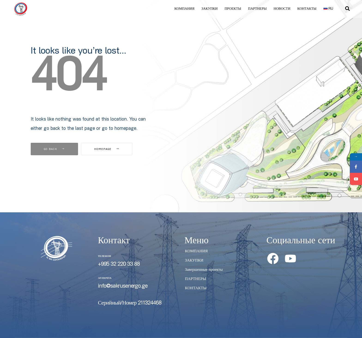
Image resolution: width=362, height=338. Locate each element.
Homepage (106, 149)
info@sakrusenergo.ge (123, 286)
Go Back (54, 149)
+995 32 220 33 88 (119, 264)
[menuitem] (328, 9)
